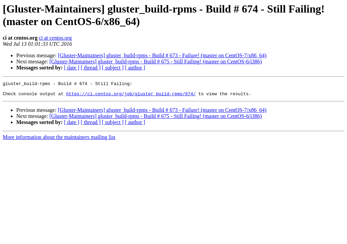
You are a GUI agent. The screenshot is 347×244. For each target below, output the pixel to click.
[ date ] (71, 67)
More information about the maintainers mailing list (59, 140)
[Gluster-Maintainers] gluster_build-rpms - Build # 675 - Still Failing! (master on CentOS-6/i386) (155, 61)
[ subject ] (113, 67)
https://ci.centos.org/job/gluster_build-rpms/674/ (131, 97)
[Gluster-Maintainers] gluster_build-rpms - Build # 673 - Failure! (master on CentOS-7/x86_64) (162, 55)
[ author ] (135, 67)
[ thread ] (91, 67)
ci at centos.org (55, 38)
